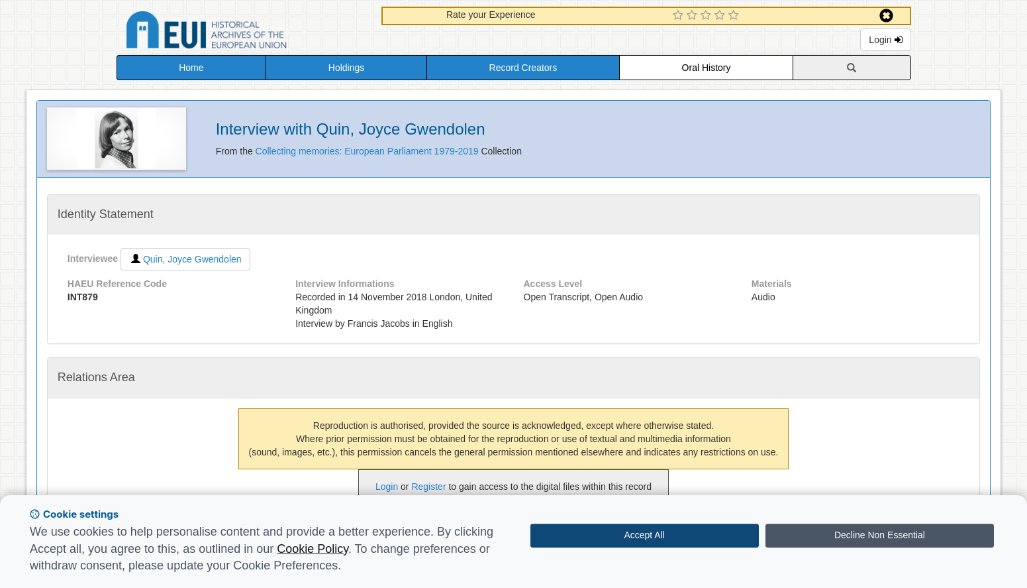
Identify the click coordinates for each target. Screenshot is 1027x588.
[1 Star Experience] (680, 16)
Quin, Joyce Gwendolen (185, 259)
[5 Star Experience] (735, 16)
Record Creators (523, 67)
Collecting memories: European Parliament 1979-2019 (368, 151)
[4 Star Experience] (721, 16)
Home (191, 67)
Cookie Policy (312, 549)
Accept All (644, 535)
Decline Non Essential (879, 535)
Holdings (346, 67)
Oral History (706, 67)
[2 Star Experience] (694, 16)
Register (428, 486)
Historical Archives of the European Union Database (243, 32)
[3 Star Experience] (707, 16)
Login (885, 39)
